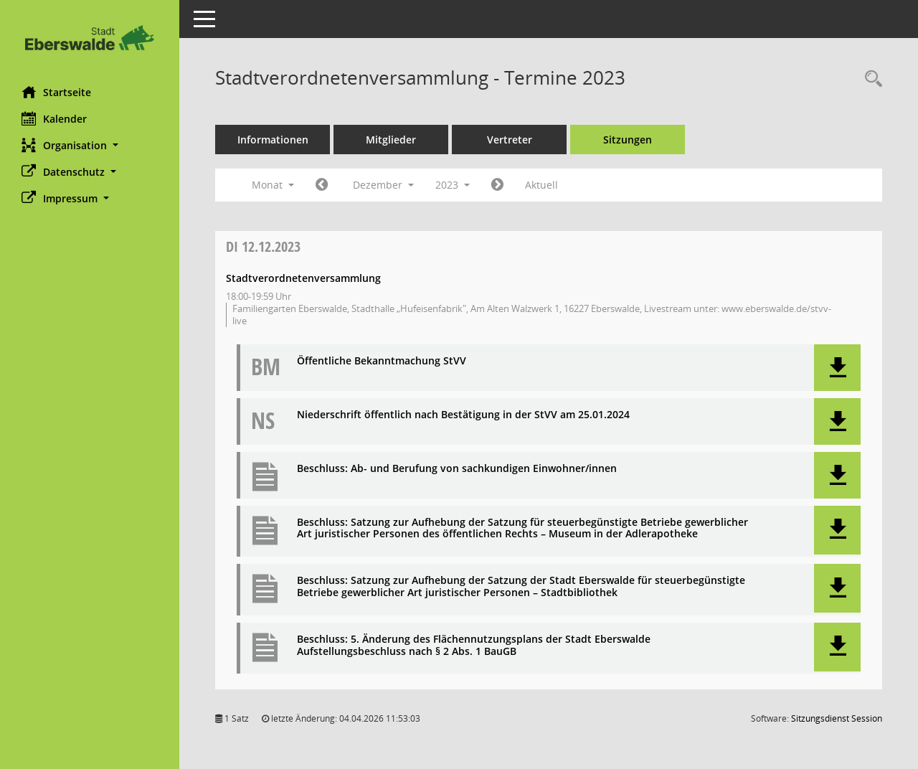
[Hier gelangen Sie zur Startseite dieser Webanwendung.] (89, 37)
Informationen (272, 139)
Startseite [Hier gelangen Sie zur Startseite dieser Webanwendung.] (56, 92)
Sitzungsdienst (836, 718)
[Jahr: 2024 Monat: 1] (497, 185)
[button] (89, 145)
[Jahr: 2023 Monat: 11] (322, 185)
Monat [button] (273, 185)
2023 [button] (452, 185)
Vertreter (509, 139)
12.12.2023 (263, 246)
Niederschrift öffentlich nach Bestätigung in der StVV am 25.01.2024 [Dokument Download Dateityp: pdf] (463, 415)
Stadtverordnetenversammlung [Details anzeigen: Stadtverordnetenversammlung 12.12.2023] (303, 278)
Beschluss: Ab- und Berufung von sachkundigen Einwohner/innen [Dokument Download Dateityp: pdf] (457, 469)
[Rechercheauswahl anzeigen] (870, 79)
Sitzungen (627, 139)
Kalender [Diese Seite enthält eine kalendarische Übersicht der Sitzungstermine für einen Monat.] (54, 118)
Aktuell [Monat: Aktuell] (541, 185)
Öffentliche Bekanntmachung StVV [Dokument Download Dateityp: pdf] (381, 361)
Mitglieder (391, 139)
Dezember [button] (383, 185)
